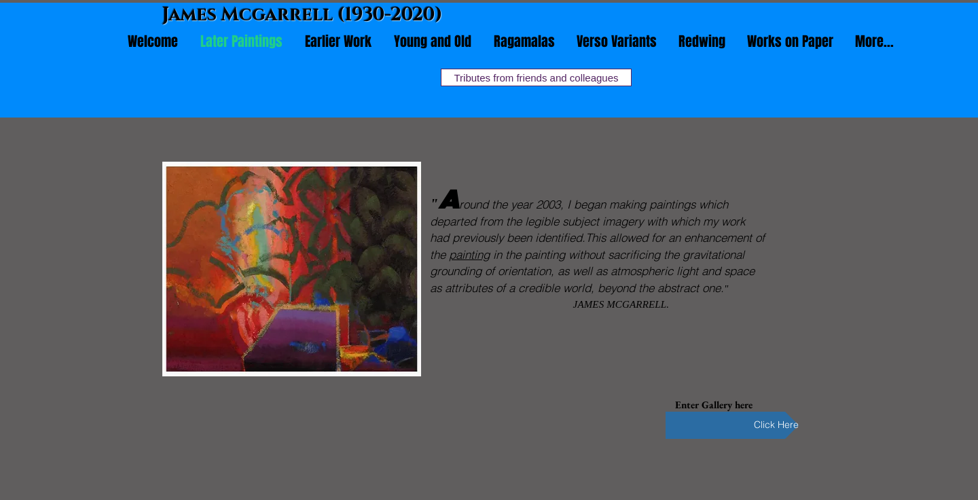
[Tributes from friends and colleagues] (536, 77)
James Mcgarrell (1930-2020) (302, 15)
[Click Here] (732, 425)
